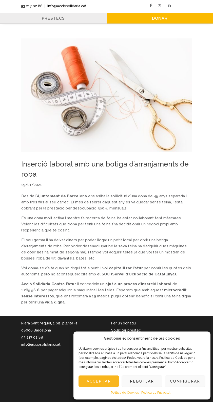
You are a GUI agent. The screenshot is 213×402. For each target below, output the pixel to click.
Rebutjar (142, 381)
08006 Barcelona (36, 330)
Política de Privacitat (155, 392)
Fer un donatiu (123, 323)
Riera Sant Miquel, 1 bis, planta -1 (49, 323)
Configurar (185, 381)
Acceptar (99, 381)
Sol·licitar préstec (126, 330)
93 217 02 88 (31, 6)
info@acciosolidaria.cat (41, 344)
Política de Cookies (125, 392)
